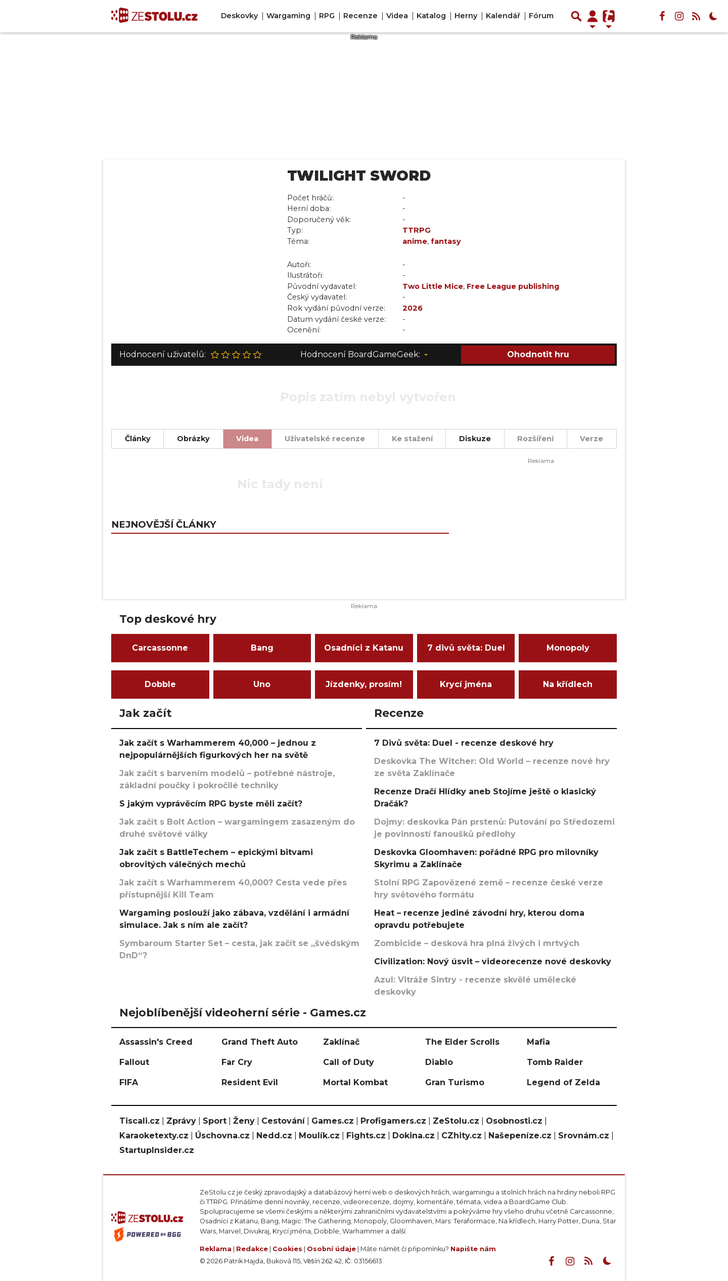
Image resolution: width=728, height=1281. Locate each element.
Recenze (360, 15)
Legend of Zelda (563, 1082)
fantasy (446, 241)
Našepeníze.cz (520, 1135)
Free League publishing (513, 286)
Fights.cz (366, 1135)
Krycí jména (466, 684)
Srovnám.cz (583, 1135)
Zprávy (181, 1121)
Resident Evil (249, 1082)
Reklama (216, 1249)
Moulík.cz (319, 1135)
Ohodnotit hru (538, 354)
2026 (412, 308)
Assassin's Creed (156, 1042)
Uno (261, 684)
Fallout (134, 1062)
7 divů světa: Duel (466, 648)
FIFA (128, 1082)
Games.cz (332, 1121)
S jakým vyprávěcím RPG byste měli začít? (210, 803)
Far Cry (236, 1062)
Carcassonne (160, 648)
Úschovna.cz (222, 1135)
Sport (214, 1121)
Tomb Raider (555, 1062)
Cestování (283, 1121)
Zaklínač (341, 1042)
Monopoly (568, 648)
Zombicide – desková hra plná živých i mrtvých (476, 943)
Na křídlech (568, 684)
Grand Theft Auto (259, 1042)
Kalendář (503, 15)
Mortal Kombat (355, 1082)
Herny (465, 15)
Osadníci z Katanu (363, 648)
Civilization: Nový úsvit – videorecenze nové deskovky (492, 961)
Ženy (244, 1121)
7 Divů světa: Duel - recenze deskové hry (464, 743)
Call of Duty (348, 1062)
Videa (397, 15)
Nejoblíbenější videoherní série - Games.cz (242, 1012)
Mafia (538, 1042)
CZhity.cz (461, 1135)
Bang (262, 648)
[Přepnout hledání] (576, 16)
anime (414, 241)
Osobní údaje (331, 1249)
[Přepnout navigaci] (592, 16)
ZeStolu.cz (456, 1121)
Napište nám (473, 1249)
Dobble (160, 684)
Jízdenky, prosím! (364, 684)
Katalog (431, 15)
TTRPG (416, 230)
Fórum (541, 15)
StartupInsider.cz (156, 1150)
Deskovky (239, 15)
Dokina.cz (413, 1135)
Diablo (439, 1062)
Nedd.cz (274, 1135)
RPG (327, 15)
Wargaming (288, 15)
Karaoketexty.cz (154, 1135)
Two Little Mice (432, 286)
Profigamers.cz (393, 1121)
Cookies (287, 1249)
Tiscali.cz (139, 1121)
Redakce (252, 1249)
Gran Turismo (454, 1082)
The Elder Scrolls (462, 1042)
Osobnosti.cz (514, 1121)
